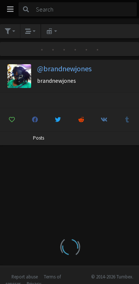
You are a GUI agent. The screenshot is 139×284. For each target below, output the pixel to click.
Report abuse (24, 277)
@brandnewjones (64, 68)
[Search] (85, 9)
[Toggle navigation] (10, 9)
